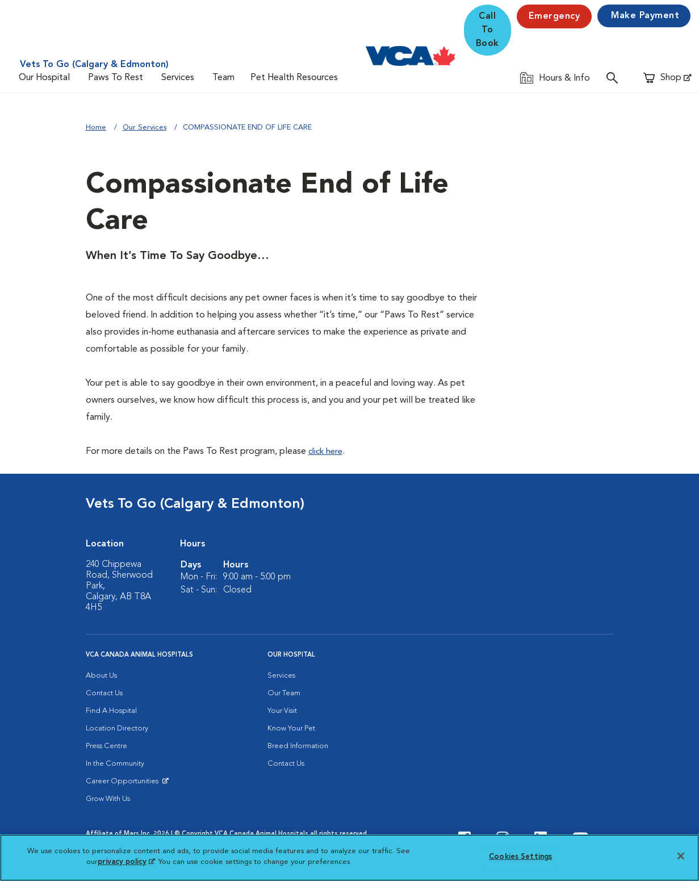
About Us (101, 675)
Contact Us (104, 693)
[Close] (680, 856)
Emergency (554, 16)
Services (177, 77)
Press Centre (106, 746)
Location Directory (117, 728)
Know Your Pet (291, 728)
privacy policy (126, 862)
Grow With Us (108, 799)
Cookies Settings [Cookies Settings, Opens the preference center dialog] (520, 857)
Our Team (283, 693)
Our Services (144, 127)
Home (96, 127)
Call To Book (487, 30)
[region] (349, 857)
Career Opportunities (124, 784)
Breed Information (297, 746)
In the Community (115, 763)
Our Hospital (44, 77)
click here (327, 451)
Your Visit (282, 711)
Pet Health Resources (294, 77)
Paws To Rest (115, 77)
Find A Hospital (111, 711)
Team (223, 77)
